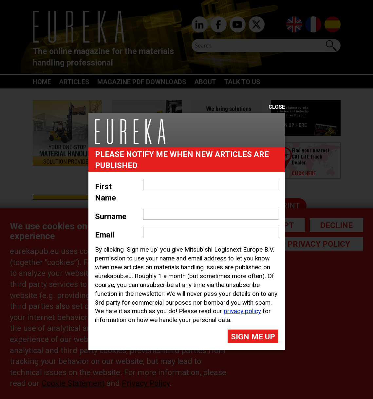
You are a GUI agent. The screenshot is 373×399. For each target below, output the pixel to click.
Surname (110, 216)
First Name (105, 192)
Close (277, 107)
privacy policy (242, 311)
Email (104, 234)
